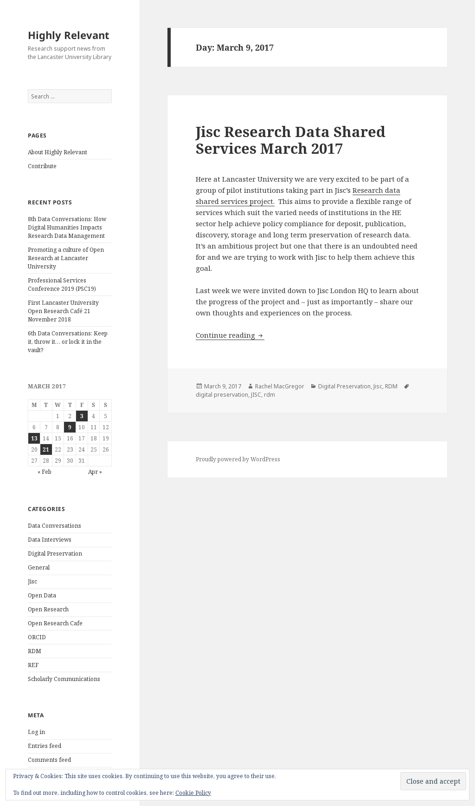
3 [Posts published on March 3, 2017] (81, 416)
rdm (269, 395)
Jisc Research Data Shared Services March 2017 (290, 140)
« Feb (44, 472)
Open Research (48, 609)
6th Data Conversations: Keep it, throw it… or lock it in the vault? (68, 341)
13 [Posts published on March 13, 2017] (34, 438)
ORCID (37, 637)
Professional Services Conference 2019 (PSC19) (62, 284)
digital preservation (222, 395)
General (39, 567)
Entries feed (44, 746)
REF (33, 665)
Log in (36, 732)
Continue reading (230, 335)
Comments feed (49, 760)
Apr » (95, 472)
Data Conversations (54, 526)
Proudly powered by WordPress (238, 459)
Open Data (42, 595)
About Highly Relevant (57, 152)
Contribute (42, 166)
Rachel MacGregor (279, 386)
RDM (34, 651)
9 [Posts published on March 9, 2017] (69, 427)
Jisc (32, 581)
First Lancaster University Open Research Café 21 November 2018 (63, 311)
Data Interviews (49, 540)
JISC (256, 395)
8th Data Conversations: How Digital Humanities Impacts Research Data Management (67, 227)
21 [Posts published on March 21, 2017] (46, 449)
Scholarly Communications (64, 679)
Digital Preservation (55, 553)
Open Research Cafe (55, 623)
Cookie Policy (193, 793)
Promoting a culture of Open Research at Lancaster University (66, 258)
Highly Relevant (68, 35)
